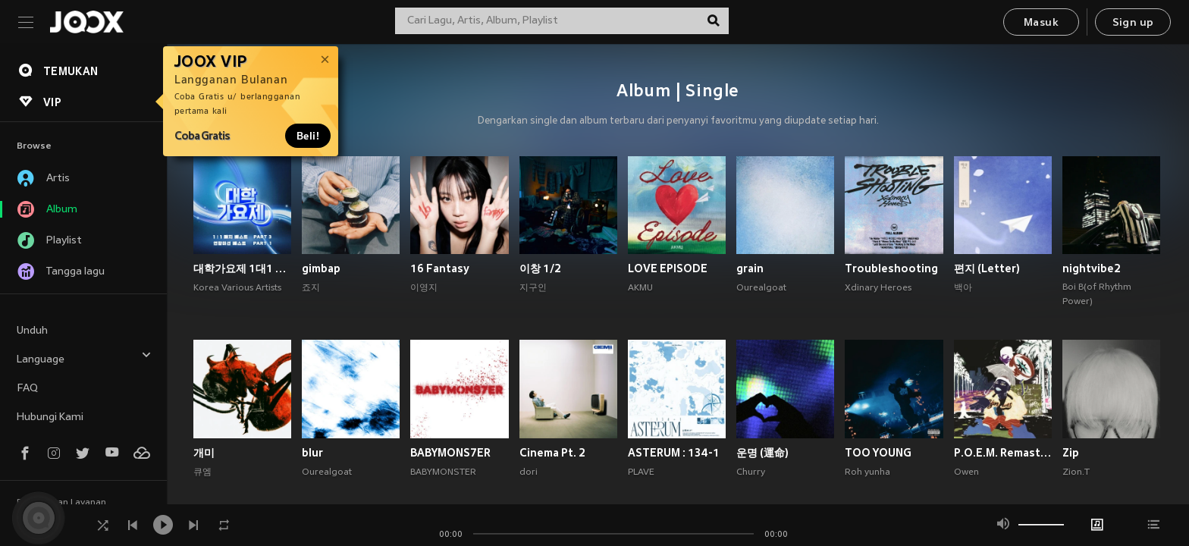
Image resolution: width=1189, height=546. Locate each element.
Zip (1070, 453)
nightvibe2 (1091, 268)
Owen (966, 472)
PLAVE (641, 472)
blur (312, 453)
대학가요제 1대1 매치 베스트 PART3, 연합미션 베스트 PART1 (242, 268)
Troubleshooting (891, 268)
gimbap (321, 268)
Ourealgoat (761, 288)
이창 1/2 (540, 268)
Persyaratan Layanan (61, 502)
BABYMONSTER (443, 472)
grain (750, 268)
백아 (963, 288)
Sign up (1133, 23)
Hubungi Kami (50, 417)
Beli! (307, 136)
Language (84, 358)
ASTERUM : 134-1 (674, 453)
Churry (750, 472)
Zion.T (1076, 472)
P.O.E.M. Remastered (1003, 453)
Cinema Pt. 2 (552, 453)
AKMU (640, 288)
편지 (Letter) (987, 268)
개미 (204, 453)
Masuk (1041, 23)
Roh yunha (867, 472)
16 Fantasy (439, 268)
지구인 (533, 288)
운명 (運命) (762, 453)
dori (528, 472)
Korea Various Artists (237, 288)
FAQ (27, 388)
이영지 (424, 288)
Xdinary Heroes (878, 288)
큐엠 (202, 472)
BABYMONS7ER (450, 453)
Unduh (32, 331)
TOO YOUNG (878, 453)
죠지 (311, 288)
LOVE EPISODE (667, 268)
